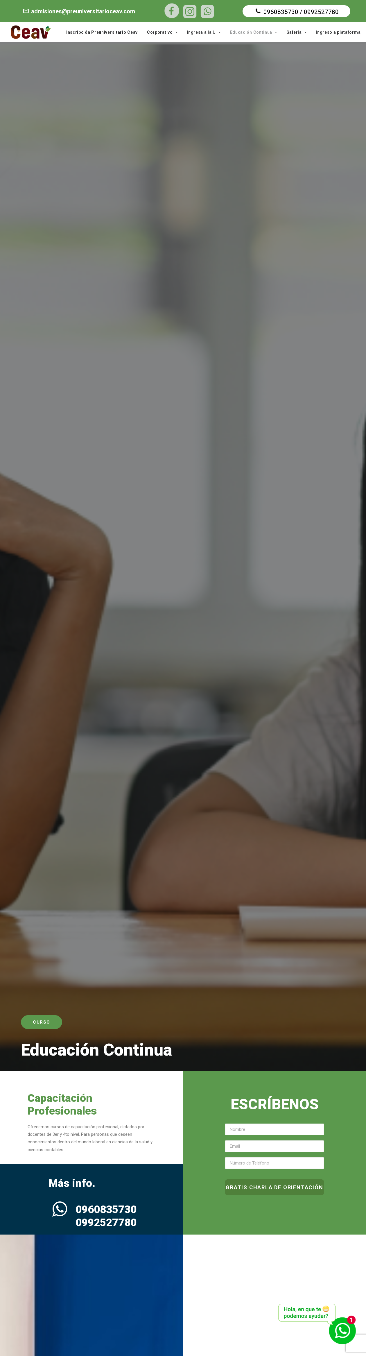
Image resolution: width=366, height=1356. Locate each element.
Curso (41, 116)
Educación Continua (253, 32)
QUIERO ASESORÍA (70, 694)
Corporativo (162, 32)
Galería (296, 32)
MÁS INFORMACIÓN (258, 495)
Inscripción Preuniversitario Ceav (102, 32)
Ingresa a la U (203, 32)
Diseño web (219, 1341)
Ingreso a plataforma (338, 32)
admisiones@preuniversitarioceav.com (78, 11)
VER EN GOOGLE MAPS (266, 1298)
